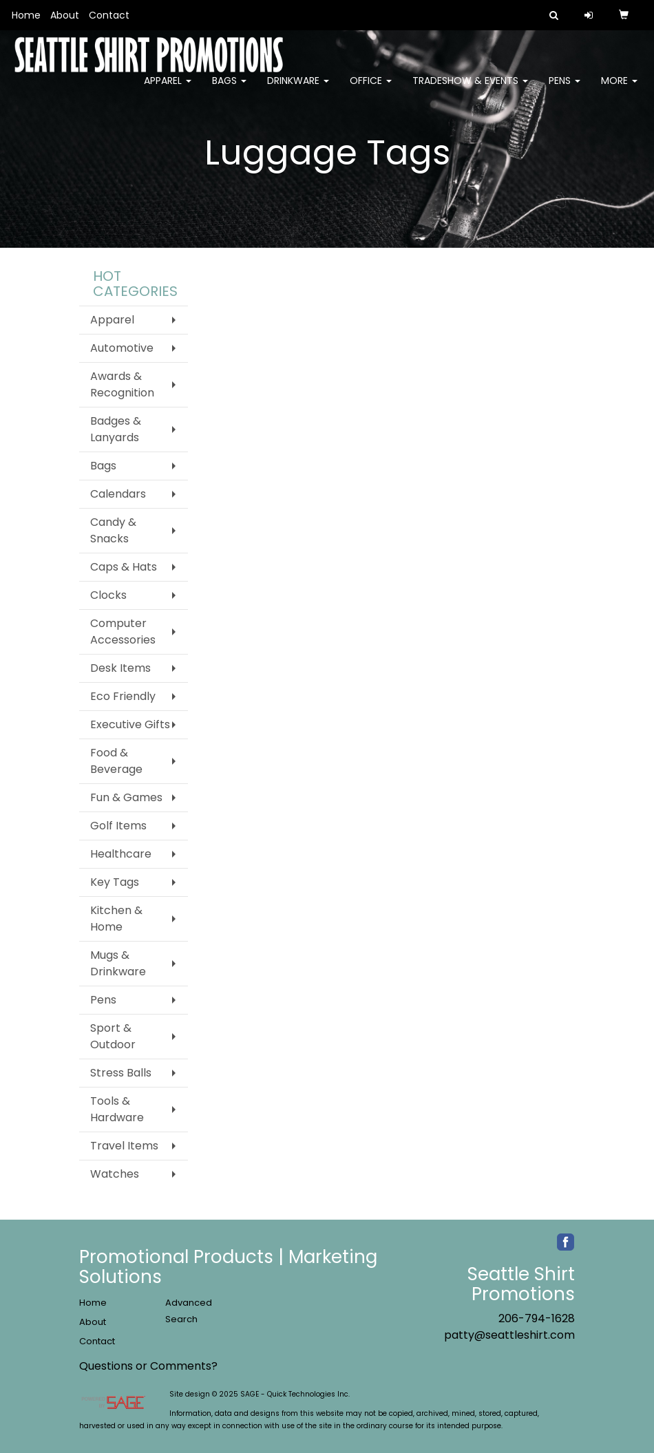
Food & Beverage (116, 761)
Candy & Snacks (113, 530)
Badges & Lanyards (115, 429)
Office (371, 89)
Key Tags (114, 882)
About (64, 15)
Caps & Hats (123, 567)
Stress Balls (120, 1073)
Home (26, 15)
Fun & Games (126, 797)
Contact (109, 15)
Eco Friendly (123, 696)
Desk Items (120, 668)
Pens (564, 89)
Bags (229, 89)
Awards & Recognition (122, 384)
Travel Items (124, 1146)
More (619, 89)
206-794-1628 (536, 1318)
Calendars (118, 494)
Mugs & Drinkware (118, 963)
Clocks (108, 595)
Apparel (167, 89)
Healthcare (120, 854)
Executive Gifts (130, 724)
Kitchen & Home (116, 918)
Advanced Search (188, 1311)
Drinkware (298, 89)
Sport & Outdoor (113, 1036)
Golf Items (118, 826)
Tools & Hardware (117, 1109)
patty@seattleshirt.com (509, 1335)
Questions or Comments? (148, 1366)
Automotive (122, 348)
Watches (114, 1174)
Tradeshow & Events (470, 89)
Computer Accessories (123, 631)
